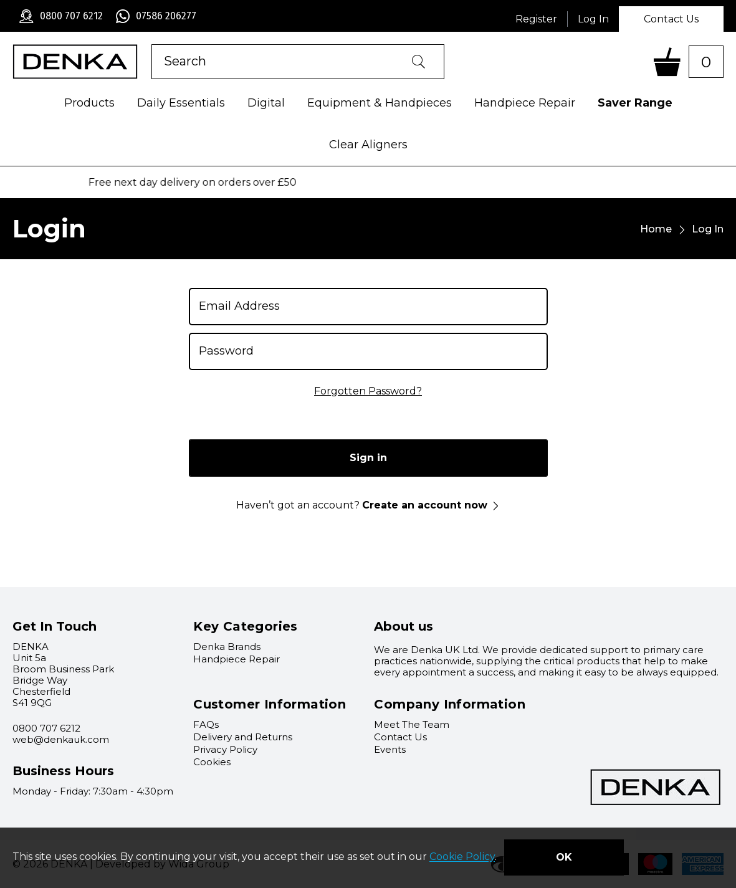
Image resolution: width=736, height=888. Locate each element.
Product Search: (151, 44)
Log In (593, 19)
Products (89, 103)
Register (536, 19)
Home (656, 229)
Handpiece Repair (524, 103)
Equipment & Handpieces (379, 103)
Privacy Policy (225, 749)
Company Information (449, 704)
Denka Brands (226, 646)
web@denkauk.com (60, 739)
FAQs (206, 724)
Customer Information (269, 704)
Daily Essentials (181, 103)
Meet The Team (411, 724)
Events (390, 749)
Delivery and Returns (242, 737)
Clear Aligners (368, 144)
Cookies (212, 762)
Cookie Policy (462, 857)
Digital (266, 103)
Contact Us (671, 19)
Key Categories (245, 626)
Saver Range (635, 103)
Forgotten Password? (368, 391)
